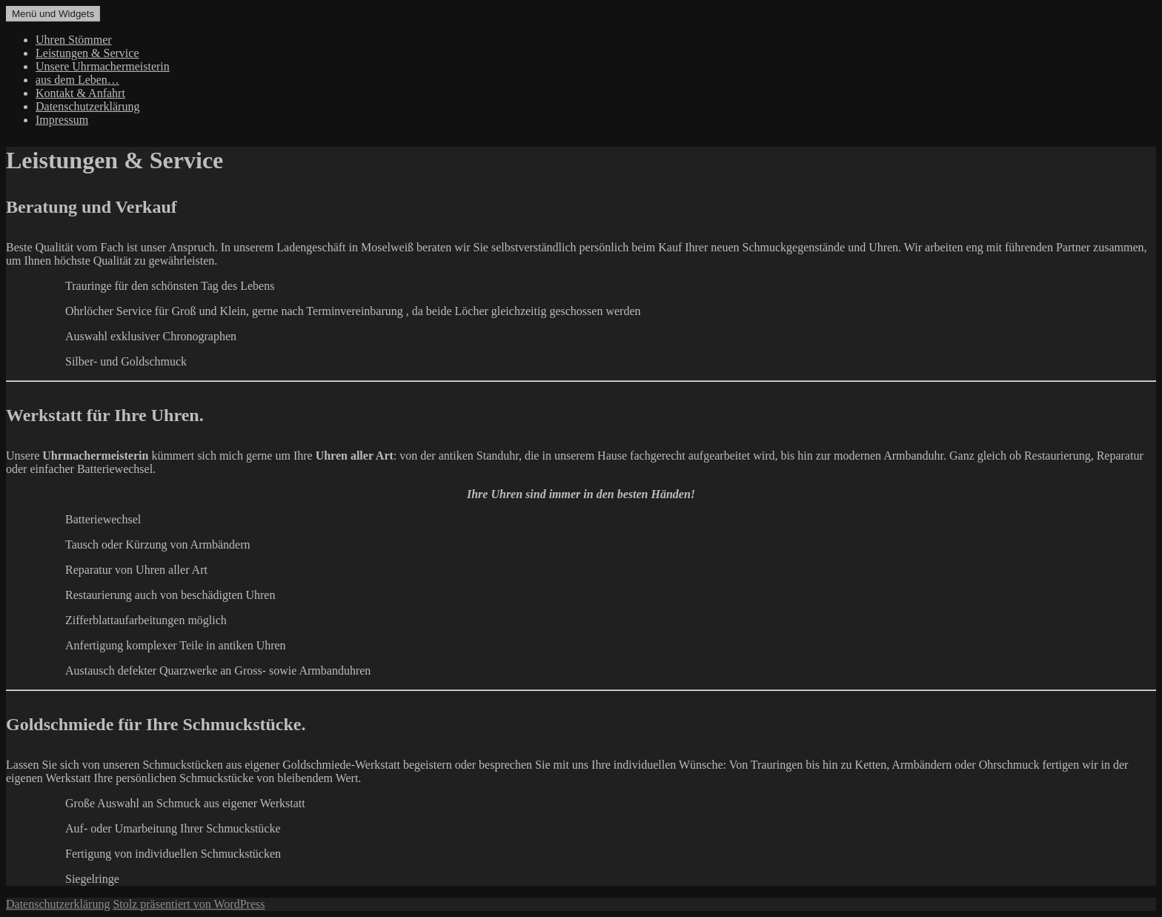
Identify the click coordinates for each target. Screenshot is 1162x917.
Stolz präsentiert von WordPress (189, 904)
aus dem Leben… (77, 79)
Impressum (62, 119)
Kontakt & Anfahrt (80, 93)
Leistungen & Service (87, 53)
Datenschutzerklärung (87, 106)
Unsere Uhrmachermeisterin (103, 66)
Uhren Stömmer (74, 39)
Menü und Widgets (53, 13)
